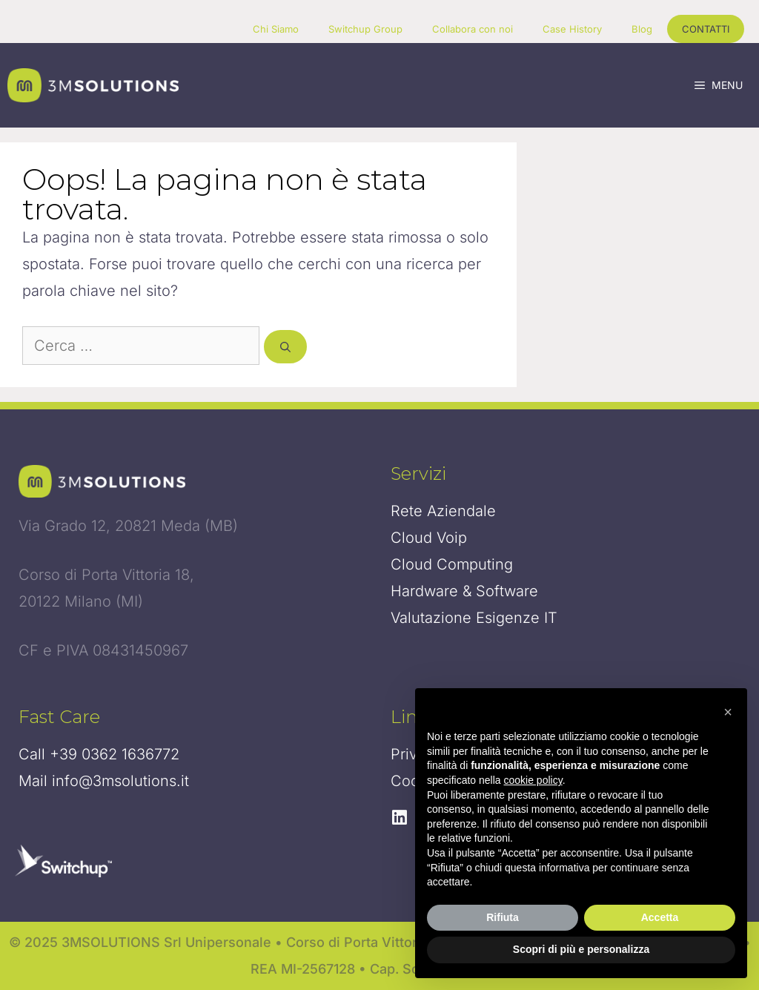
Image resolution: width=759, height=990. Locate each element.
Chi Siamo (276, 29)
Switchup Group (365, 29)
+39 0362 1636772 (114, 754)
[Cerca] (285, 346)
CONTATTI (705, 29)
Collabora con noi (472, 29)
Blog (642, 29)
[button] (728, 712)
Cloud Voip (429, 538)
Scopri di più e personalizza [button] (581, 949)
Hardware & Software (464, 591)
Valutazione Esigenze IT (474, 618)
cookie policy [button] (533, 780)
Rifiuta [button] (502, 917)
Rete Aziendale (443, 511)
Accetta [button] (660, 917)
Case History (572, 29)
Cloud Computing (452, 564)
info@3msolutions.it (120, 781)
